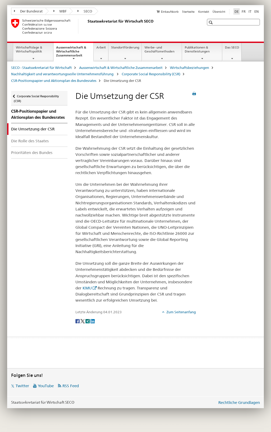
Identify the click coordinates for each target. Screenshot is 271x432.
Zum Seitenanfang (181, 312)
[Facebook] (77, 321)
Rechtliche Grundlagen (239, 402)
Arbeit (101, 47)
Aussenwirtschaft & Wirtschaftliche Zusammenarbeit (74, 53)
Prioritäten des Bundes (31, 152)
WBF (60, 11)
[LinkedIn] (93, 321)
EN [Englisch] (256, 11)
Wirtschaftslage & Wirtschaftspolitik (29, 49)
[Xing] (88, 321)
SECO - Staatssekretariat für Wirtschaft (41, 67)
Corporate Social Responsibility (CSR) (151, 74)
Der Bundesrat (28, 11)
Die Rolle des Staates (30, 140)
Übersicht (219, 12)
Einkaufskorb (170, 12)
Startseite (188, 12)
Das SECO (232, 47)
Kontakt (203, 12)
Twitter (22, 385)
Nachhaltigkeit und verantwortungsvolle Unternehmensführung (62, 74)
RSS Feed (70, 385)
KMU (87, 287)
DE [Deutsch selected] (236, 11)
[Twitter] (82, 321)
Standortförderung (125, 47)
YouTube (46, 385)
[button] (211, 22)
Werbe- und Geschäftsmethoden (159, 49)
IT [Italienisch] (250, 11)
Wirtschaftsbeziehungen (189, 67)
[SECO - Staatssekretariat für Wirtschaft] (86, 26)
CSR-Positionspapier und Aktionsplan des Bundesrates (53, 80)
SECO (85, 11)
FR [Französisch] (244, 11)
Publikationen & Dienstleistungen (197, 49)
